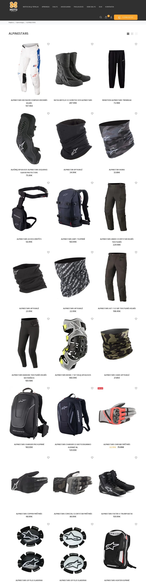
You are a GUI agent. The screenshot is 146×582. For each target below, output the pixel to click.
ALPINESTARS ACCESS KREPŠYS (29, 239)
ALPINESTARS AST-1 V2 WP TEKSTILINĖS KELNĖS (117, 308)
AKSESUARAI (66, 7)
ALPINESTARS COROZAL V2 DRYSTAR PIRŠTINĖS (73, 513)
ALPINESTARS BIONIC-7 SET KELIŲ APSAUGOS (73, 375)
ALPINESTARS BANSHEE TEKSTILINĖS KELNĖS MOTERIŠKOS (29, 377)
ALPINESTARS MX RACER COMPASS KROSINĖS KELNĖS (29, 102)
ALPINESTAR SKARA (117, 169)
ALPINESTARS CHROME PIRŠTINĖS (116, 444)
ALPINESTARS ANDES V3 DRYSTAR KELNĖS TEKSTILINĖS (117, 241)
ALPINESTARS (31, 22)
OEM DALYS (91, 7)
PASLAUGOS (78, 7)
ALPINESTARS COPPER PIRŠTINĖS (29, 513)
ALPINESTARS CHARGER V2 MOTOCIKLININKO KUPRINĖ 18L (73, 446)
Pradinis (11, 22)
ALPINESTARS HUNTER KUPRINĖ (116, 580)
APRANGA (45, 7)
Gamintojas (20, 22)
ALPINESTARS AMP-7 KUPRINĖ (73, 239)
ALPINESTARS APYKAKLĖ (29, 308)
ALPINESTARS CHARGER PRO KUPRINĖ (29, 444)
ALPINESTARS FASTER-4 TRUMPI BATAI (116, 513)
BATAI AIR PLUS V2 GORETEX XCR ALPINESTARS (73, 100)
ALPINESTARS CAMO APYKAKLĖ (116, 375)
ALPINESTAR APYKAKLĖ (73, 169)
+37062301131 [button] (125, 17)
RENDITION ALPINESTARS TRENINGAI (116, 100)
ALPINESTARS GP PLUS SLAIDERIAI (29, 580)
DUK (100, 7)
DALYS (55, 7)
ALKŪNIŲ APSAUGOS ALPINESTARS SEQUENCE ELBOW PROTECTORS (29, 171)
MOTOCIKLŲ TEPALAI (31, 7)
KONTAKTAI (109, 7)
